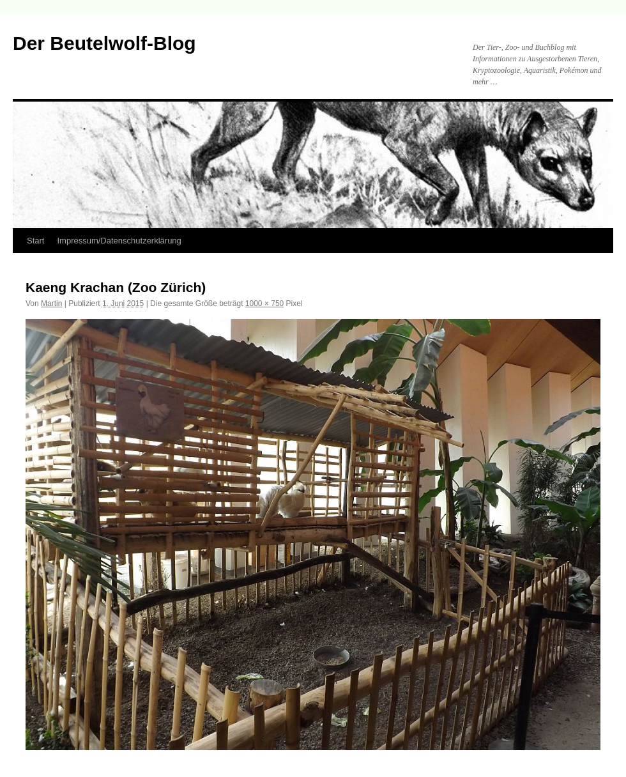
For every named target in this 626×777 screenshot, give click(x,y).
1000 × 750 (264, 303)
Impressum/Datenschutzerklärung (119, 240)
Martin (51, 303)
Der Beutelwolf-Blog (104, 43)
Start (35, 240)
